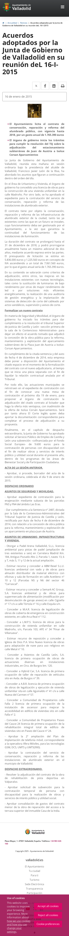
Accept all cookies (48, 906)
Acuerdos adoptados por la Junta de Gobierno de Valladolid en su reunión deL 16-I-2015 (32, 24)
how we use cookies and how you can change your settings (18, 926)
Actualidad (12, 22)
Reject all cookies (48, 915)
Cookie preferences (48, 924)
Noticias (23, 22)
